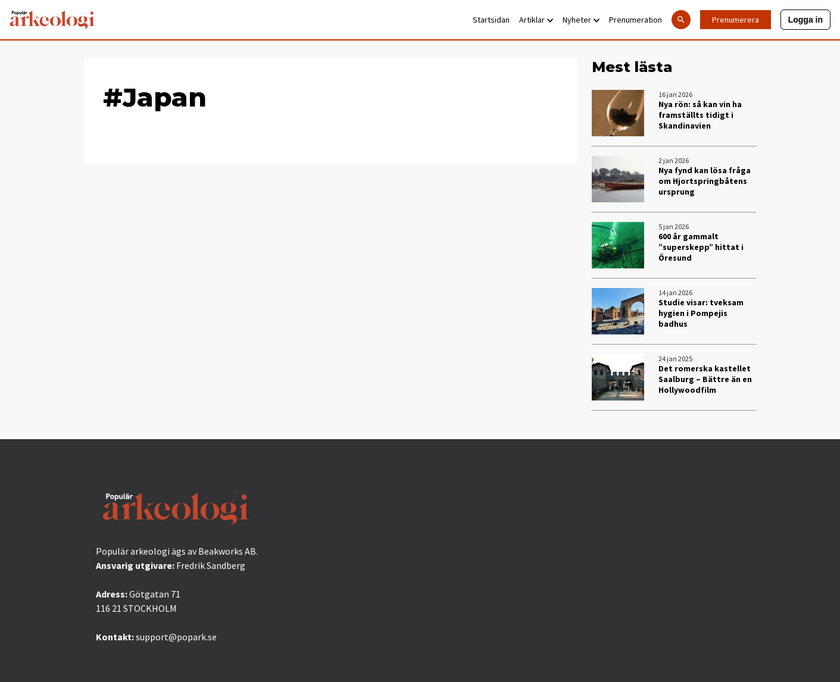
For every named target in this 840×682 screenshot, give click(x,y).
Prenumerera (735, 19)
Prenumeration (635, 19)
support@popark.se (176, 637)
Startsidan (491, 19)
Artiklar (536, 19)
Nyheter (581, 19)
